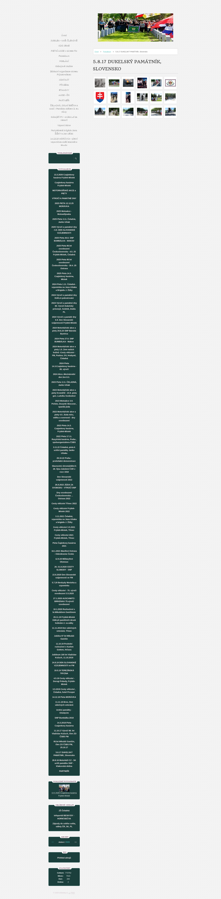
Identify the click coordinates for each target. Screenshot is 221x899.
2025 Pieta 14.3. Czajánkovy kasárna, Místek (64, 276)
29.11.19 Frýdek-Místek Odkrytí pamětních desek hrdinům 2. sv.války (64, 620)
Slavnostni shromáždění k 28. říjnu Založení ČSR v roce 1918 (64, 469)
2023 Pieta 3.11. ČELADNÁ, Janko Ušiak (64, 383)
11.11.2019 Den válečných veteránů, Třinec (64, 629)
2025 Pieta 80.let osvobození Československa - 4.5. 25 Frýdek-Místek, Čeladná (64, 250)
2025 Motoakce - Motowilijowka (64, 212)
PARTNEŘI (64, 100)
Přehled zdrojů (64, 858)
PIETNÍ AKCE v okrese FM (64, 50)
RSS (73, 893)
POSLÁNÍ (64, 61)
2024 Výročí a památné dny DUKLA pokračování (64, 296)
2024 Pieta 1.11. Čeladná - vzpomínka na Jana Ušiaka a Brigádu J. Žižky (64, 287)
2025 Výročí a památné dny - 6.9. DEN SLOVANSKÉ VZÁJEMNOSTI (64, 230)
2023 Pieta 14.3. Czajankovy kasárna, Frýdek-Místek (64, 428)
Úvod (97, 52)
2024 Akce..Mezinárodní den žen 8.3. (64, 375)
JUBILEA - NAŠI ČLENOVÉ (64, 40)
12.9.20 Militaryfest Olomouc (64, 560)
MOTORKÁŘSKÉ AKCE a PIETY (64, 192)
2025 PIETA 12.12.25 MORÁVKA (64, 204)
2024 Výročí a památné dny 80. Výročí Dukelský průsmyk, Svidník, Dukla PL (64, 307)
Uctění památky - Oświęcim (64, 711)
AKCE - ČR (63, 95)
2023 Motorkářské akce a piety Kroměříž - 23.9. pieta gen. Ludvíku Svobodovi (64, 393)
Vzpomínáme (64, 125)
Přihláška (64, 84)
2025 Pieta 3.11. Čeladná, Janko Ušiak (64, 220)
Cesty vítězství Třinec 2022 (64, 503)
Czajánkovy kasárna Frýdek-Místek (64, 184)
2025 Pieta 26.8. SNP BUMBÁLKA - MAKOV (64, 239)
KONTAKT (64, 79)
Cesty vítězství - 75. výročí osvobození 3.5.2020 (64, 592)
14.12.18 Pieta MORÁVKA (64, 697)
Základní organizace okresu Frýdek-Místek (64, 73)
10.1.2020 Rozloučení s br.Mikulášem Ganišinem (64, 610)
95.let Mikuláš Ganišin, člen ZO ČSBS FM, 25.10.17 (64, 744)
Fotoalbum (107, 52)
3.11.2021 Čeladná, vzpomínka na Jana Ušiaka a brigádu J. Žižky (64, 519)
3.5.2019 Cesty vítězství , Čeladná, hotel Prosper (64, 690)
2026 (68, 842)
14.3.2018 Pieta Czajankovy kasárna (64, 724)
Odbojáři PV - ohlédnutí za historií (64, 118)
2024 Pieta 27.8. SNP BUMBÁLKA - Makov (64, 340)
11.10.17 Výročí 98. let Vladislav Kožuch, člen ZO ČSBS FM (64, 734)
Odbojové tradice (64, 66)
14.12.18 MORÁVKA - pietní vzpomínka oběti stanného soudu (64, 141)
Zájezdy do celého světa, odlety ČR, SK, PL (64, 825)
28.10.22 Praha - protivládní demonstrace (64, 459)
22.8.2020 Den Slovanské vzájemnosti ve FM (64, 576)
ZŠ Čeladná (64, 810)
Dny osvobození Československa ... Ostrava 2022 (64, 496)
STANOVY (64, 90)
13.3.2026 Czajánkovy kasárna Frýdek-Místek (64, 176)
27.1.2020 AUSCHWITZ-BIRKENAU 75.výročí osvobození (64, 601)
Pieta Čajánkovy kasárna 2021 (64, 544)
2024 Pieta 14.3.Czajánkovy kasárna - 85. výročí (64, 366)
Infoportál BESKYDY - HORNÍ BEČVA (64, 817)
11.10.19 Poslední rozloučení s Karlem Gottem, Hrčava (64, 647)
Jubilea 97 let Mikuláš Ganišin (64, 637)
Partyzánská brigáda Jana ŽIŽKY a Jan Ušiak (64, 132)
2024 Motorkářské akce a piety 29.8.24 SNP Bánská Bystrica (64, 331)
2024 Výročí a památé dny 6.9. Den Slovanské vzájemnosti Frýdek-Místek (64, 320)
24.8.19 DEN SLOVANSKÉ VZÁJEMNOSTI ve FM (64, 664)
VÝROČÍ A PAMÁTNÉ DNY (64, 198)
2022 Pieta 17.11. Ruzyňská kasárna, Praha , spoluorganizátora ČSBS (64, 439)
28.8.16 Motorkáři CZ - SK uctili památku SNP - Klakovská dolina (64, 763)
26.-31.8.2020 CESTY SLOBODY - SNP (64, 568)
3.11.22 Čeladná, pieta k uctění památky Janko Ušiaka (64, 450)
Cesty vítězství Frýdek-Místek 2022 (64, 510)
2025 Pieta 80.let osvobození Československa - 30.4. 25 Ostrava (64, 264)
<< (53, 842)
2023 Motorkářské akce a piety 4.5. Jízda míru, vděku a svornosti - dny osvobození (64, 416)
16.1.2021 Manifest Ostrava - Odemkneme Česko (64, 552)
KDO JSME (63, 45)
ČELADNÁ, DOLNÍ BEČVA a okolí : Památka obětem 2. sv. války (64, 108)
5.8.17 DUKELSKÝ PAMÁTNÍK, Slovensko (64, 753)
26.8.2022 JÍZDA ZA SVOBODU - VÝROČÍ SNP (64, 486)
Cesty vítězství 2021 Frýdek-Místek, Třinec (64, 536)
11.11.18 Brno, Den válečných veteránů (64, 703)
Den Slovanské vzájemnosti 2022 (64, 478)
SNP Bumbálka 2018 (64, 718)
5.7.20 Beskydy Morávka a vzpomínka (64, 584)
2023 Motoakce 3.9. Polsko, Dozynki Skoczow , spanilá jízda (64, 404)
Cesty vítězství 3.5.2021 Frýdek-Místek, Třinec (64, 528)
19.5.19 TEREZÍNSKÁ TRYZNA (64, 672)
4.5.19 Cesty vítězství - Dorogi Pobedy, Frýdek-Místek (64, 681)
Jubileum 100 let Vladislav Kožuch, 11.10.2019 (64, 656)
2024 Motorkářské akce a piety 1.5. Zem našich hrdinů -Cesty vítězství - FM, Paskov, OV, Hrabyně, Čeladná (64, 352)
